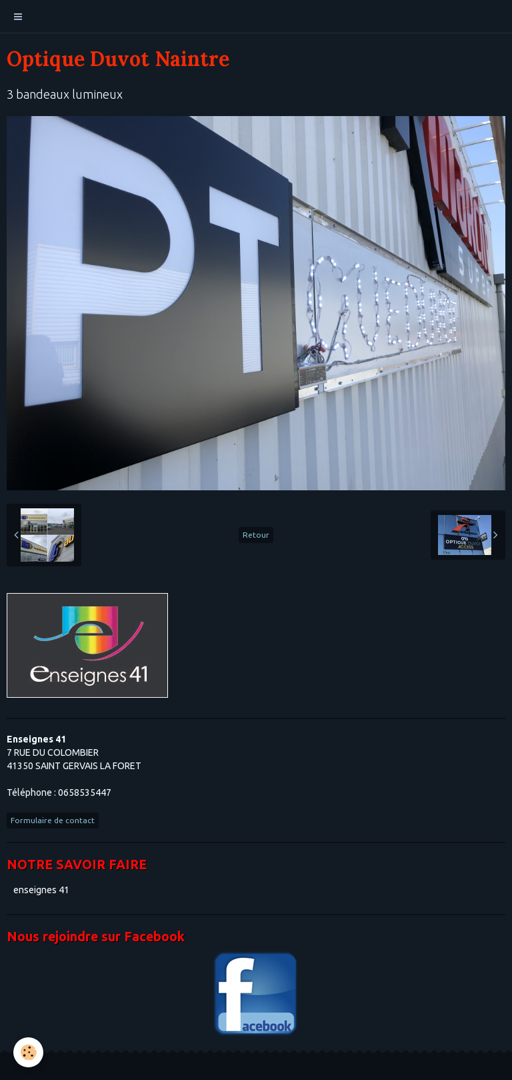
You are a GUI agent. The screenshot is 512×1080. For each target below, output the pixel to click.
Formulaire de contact (53, 820)
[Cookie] (28, 1052)
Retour (256, 534)
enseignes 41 (41, 890)
